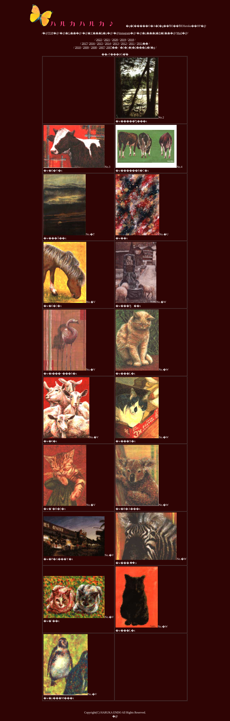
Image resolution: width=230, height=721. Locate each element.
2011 (132, 43)
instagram (124, 33)
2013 (116, 43)
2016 (92, 43)
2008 (94, 47)
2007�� (112, 47)
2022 (99, 39)
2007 (102, 47)
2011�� (142, 43)
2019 (123, 39)
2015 (100, 43)
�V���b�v (97, 33)
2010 (78, 47)
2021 (107, 39)
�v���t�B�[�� (156, 33)
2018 (131, 39)
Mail (179, 33)
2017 (85, 43)
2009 (86, 47)
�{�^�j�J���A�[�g (137, 47)
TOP (50, 33)
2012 (124, 43)
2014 (108, 43)
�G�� (70, 33)
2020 (115, 39)
